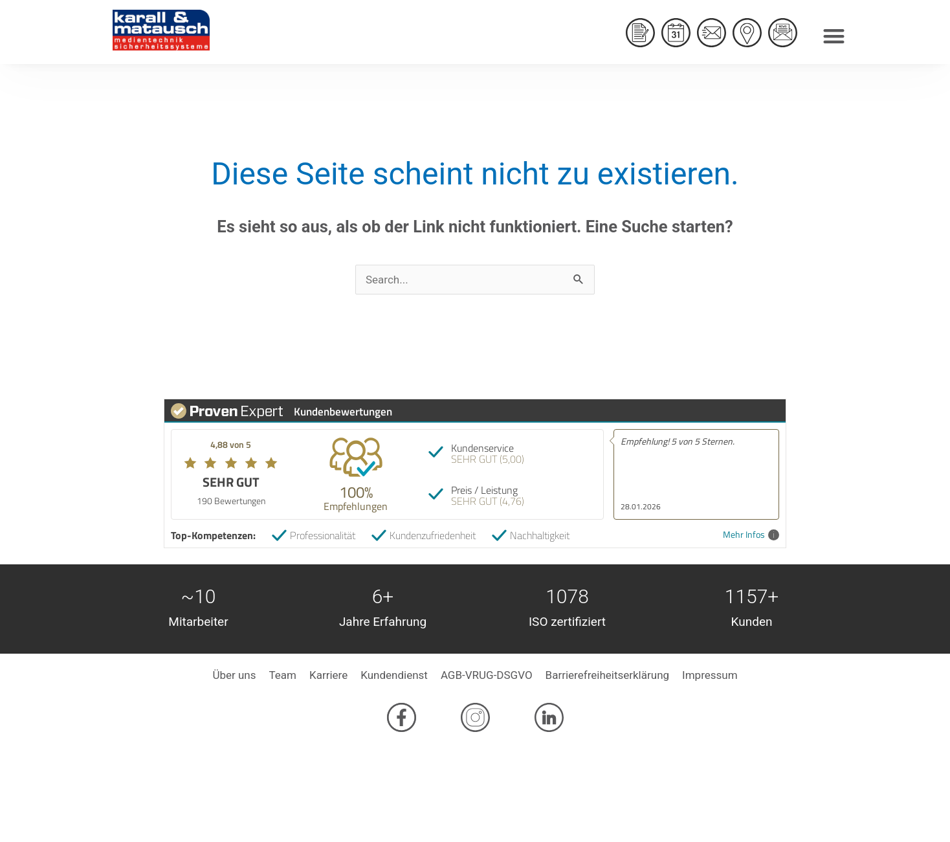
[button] (834, 33)
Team (282, 675)
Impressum (710, 675)
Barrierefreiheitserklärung (607, 675)
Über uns (234, 675)
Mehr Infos (751, 534)
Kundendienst (394, 675)
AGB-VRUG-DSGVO (487, 675)
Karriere (328, 675)
